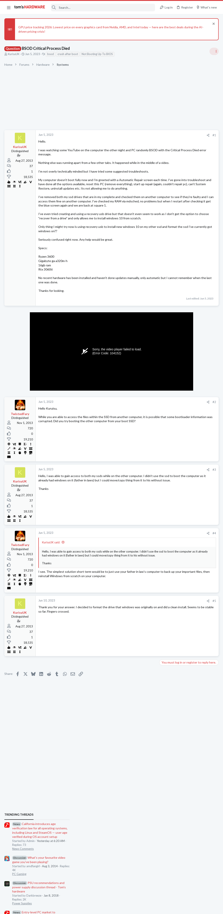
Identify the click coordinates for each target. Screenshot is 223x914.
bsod (50, 54)
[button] (8, 7)
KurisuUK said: (51, 568)
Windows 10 (169, 591)
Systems (166, 532)
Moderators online (169, 649)
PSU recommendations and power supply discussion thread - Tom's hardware (188, 335)
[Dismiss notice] (213, 24)
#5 (144, 626)
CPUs (164, 511)
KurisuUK (13, 54)
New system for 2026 (182, 562)
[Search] (103, 7)
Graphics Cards (171, 478)
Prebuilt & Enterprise (174, 553)
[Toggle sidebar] (214, 51)
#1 (144, 135)
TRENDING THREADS (167, 263)
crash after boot (67, 54)
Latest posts (163, 489)
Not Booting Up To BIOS (97, 54)
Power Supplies (171, 351)
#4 (144, 559)
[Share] (138, 135)
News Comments (172, 297)
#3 (144, 495)
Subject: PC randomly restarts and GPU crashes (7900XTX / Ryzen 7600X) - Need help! (188, 604)
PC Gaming (168, 322)
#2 (144, 427)
